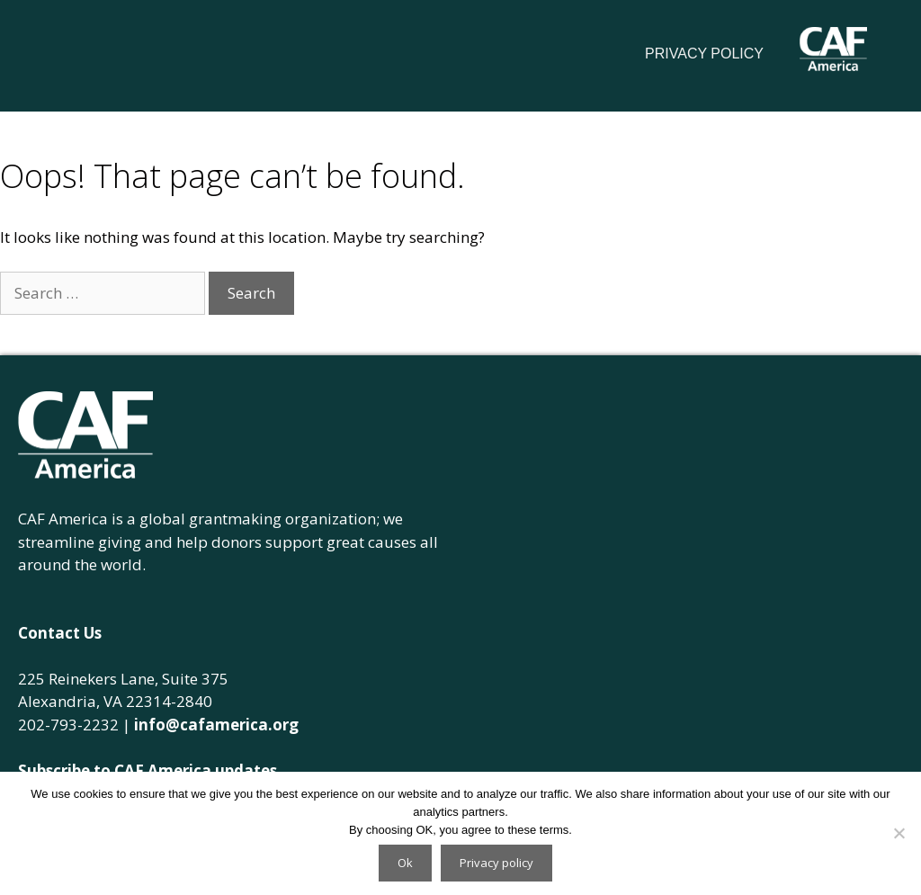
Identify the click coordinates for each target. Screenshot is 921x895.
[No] (899, 833)
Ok (405, 863)
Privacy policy (496, 863)
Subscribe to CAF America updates (147, 770)
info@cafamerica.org (216, 724)
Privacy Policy (704, 53)
